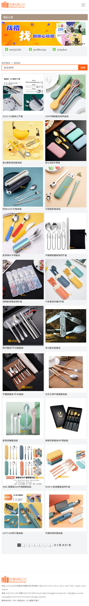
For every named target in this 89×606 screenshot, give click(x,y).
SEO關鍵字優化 (32, 600)
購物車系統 (6, 600)
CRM (14, 600)
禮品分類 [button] (8, 17)
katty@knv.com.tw (75, 593)
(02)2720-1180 (10, 593)
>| (50, 545)
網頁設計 (21, 600)
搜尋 (83, 67)
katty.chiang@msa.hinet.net (54, 593)
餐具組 (17, 62)
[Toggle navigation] (83, 5)
